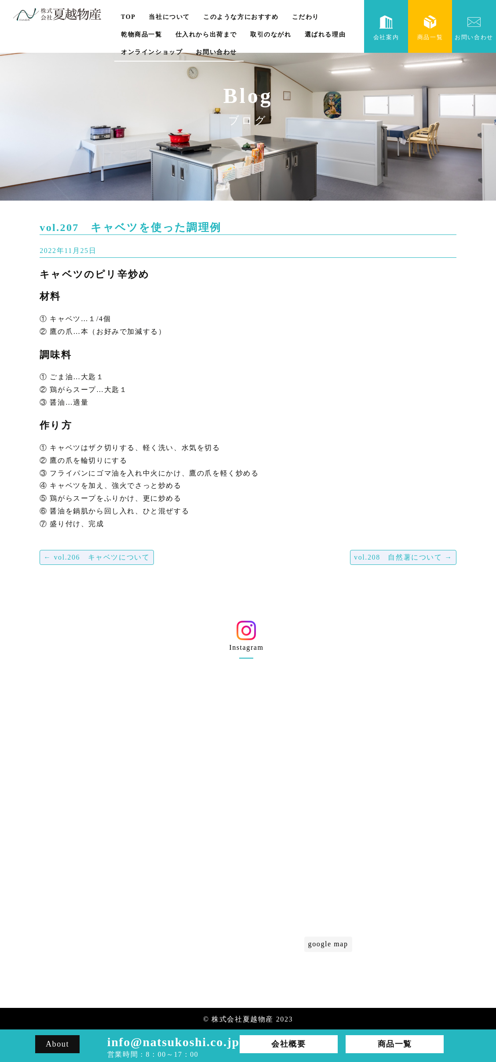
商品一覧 (430, 27)
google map (328, 944)
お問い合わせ (216, 52)
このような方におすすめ (241, 17)
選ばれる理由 (325, 34)
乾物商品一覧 (141, 34)
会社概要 (178, 856)
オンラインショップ (151, 52)
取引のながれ (271, 34)
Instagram (246, 639)
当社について (169, 17)
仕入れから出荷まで (206, 34)
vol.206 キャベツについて (97, 557)
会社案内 (386, 27)
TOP (128, 17)
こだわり (305, 17)
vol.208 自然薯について (403, 557)
